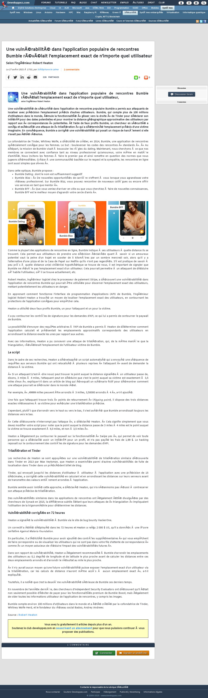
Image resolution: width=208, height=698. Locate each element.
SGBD (135, 8)
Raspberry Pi (90, 12)
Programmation (121, 8)
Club (161, 2)
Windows (28, 12)
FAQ (73, 2)
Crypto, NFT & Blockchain (107, 17)
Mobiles (155, 8)
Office (145, 8)
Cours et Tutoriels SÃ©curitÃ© (131, 21)
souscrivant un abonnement (74, 630)
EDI (109, 8)
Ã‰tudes (138, 2)
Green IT (116, 12)
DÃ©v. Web (98, 8)
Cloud (52, 8)
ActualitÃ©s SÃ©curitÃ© (40, 21)
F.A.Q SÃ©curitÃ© (84, 21)
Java (87, 8)
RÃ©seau (104, 12)
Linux (38, 12)
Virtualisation (173, 12)
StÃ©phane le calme (47, 72)
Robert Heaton (27, 617)
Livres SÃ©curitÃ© (105, 21)
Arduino (48, 12)
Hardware (60, 12)
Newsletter (108, 2)
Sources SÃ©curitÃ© (158, 21)
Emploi (124, 2)
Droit (151, 2)
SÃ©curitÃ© (130, 12)
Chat (93, 2)
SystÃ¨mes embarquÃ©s (151, 12)
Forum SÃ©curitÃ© (64, 21)
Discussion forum (182, 94)
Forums (46, 2)
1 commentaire (71, 72)
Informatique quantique (194, 12)
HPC (71, 12)
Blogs (83, 2)
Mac (79, 12)
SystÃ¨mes (167, 8)
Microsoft (77, 8)
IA (60, 8)
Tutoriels (60, 2)
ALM (66, 8)
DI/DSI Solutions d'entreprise (32, 8)
